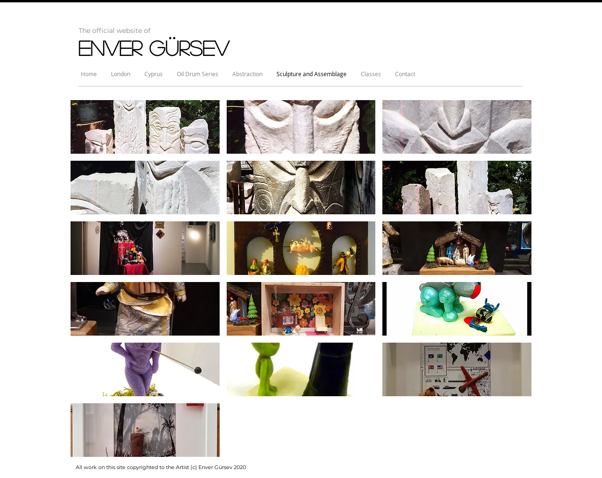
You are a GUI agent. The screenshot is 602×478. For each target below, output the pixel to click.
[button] (145, 127)
